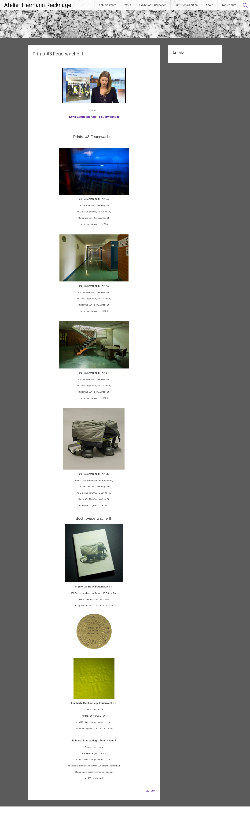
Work (127, 5)
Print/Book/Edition (186, 5)
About (209, 5)
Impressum (228, 5)
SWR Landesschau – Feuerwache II (94, 116)
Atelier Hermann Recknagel (38, 5)
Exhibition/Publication (152, 5)
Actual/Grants (107, 5)
